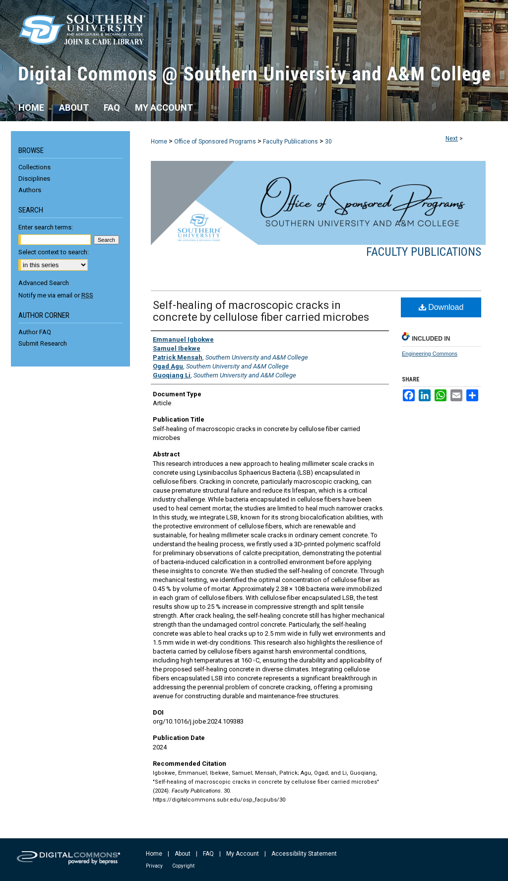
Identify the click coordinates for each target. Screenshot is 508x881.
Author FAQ (34, 332)
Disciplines (34, 178)
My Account (242, 853)
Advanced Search (43, 283)
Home (159, 141)
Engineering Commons (429, 354)
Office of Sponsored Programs (215, 141)
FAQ (208, 853)
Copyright (183, 866)
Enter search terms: (45, 227)
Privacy (154, 866)
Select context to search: (53, 252)
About (182, 853)
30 (328, 141)
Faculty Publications (290, 141)
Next (451, 138)
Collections (34, 167)
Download (441, 307)
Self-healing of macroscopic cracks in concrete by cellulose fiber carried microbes (261, 311)
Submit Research (42, 343)
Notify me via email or (55, 295)
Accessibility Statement (304, 853)
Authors (29, 190)
